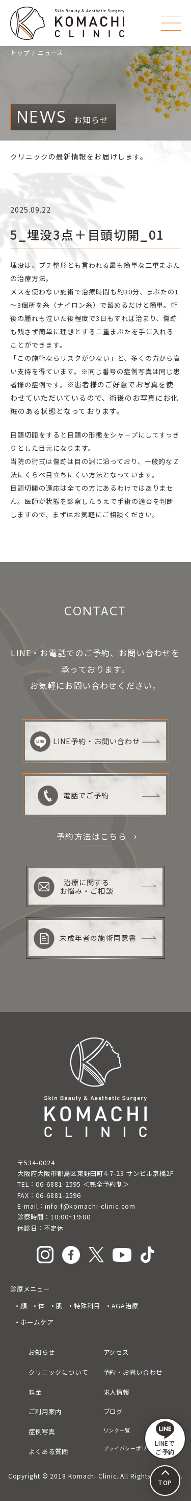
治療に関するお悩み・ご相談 (73, 886)
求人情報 (116, 1392)
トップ (20, 52)
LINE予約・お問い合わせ (85, 741)
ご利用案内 (45, 1411)
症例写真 (42, 1431)
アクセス (116, 1352)
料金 (35, 1392)
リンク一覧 (117, 1430)
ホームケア (36, 1322)
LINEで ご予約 (165, 1438)
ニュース (51, 52)
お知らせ (42, 1352)
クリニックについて (58, 1372)
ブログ (113, 1411)
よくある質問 (48, 1451)
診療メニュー (30, 1289)
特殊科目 (87, 1305)
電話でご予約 (73, 796)
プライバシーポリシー (130, 1448)
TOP (165, 1482)
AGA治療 (125, 1305)
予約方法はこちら (92, 836)
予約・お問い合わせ (132, 1372)
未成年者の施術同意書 (85, 938)
